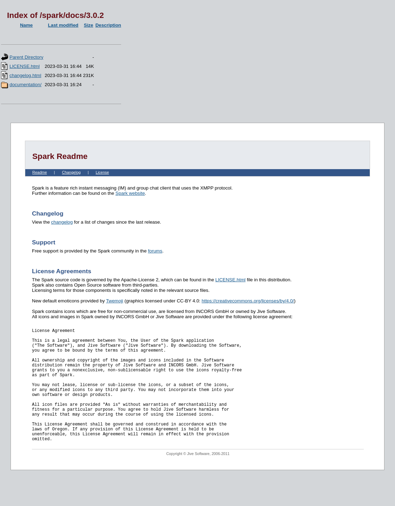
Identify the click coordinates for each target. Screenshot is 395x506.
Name (26, 25)
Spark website (130, 193)
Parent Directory (26, 57)
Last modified (63, 25)
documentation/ (25, 84)
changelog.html (25, 75)
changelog (62, 222)
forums (155, 251)
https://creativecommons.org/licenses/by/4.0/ (248, 300)
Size (88, 25)
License (102, 172)
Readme (39, 172)
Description (108, 25)
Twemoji (114, 300)
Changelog (71, 172)
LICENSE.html (24, 66)
